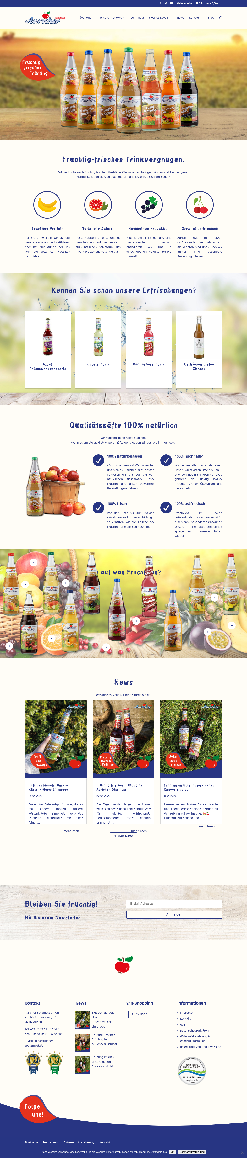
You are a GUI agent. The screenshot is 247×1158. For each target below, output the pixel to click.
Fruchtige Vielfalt (47, 229)
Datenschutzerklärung (195, 1030)
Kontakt (194, 18)
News (180, 18)
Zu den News (123, 836)
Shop (211, 18)
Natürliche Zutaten (98, 229)
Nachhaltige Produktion (149, 229)
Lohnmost (137, 18)
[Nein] (242, 1153)
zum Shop (140, 1014)
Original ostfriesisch (200, 229)
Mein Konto (184, 3)
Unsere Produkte (111, 18)
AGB (182, 1024)
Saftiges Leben (158, 18)
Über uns (85, 18)
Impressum (187, 1013)
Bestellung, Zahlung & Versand (200, 1047)
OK (172, 1151)
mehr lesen (71, 831)
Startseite (31, 1142)
